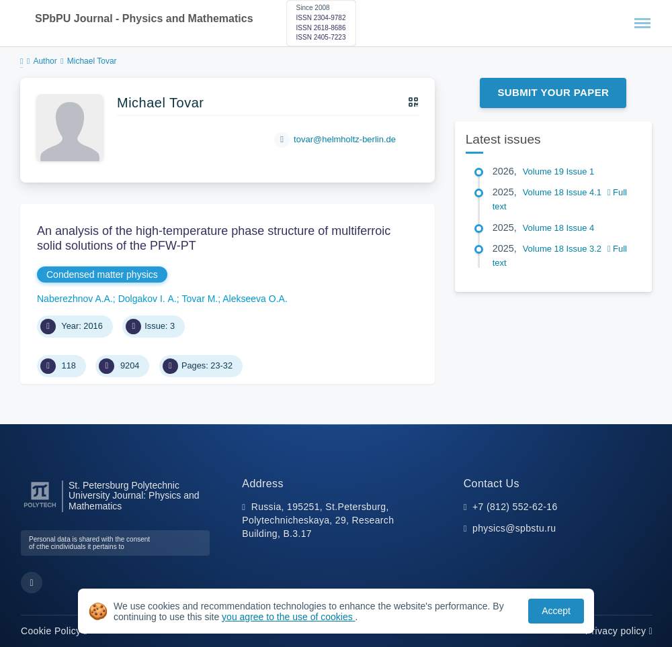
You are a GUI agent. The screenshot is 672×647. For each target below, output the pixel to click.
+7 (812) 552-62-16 (515, 506)
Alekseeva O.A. (255, 298)
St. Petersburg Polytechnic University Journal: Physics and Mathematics (134, 496)
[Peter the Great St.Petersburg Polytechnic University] (40, 507)
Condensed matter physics (102, 274)
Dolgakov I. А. (147, 298)
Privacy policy (619, 631)
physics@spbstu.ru (514, 528)
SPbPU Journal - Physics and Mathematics (144, 18)
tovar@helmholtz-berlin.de (345, 139)
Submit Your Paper (553, 92)
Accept (556, 610)
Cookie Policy (54, 631)
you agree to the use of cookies (288, 616)
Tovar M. (200, 298)
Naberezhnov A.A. (75, 298)
